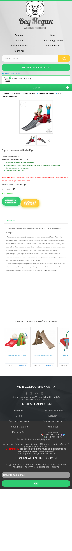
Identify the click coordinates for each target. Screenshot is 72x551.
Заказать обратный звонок (36, 67)
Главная (18, 35)
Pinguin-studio (42, 399)
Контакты (19, 50)
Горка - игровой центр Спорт (16, 355)
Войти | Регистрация (12, 73)
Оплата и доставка (53, 40)
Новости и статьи (53, 45)
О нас (53, 35)
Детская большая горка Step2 (43, 355)
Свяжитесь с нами (53, 410)
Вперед (49, 140)
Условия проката (19, 45)
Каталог (19, 40)
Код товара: (7, 189)
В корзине (17, 79)
